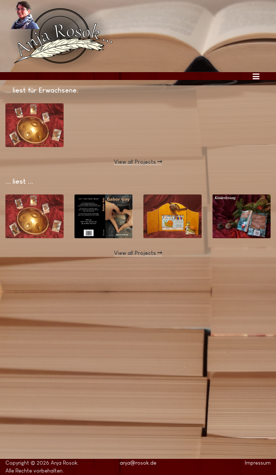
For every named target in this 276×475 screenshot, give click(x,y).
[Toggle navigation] (256, 76)
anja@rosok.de (138, 463)
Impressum (258, 463)
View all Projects (138, 162)
